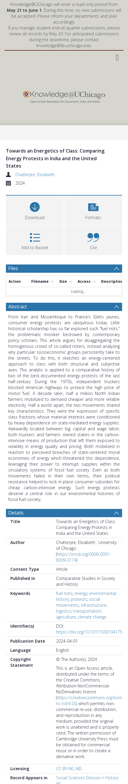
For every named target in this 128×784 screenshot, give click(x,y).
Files (13, 268)
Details (16, 513)
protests (79, 599)
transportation (87, 611)
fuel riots (64, 593)
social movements (78, 602)
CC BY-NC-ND (69, 768)
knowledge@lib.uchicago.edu (63, 45)
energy (81, 593)
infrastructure (93, 605)
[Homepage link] (64, 95)
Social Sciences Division (78, 777)
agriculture (66, 617)
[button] (93, 210)
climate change (92, 617)
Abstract (17, 306)
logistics (63, 611)
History (112, 777)
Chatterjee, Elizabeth (35, 174)
